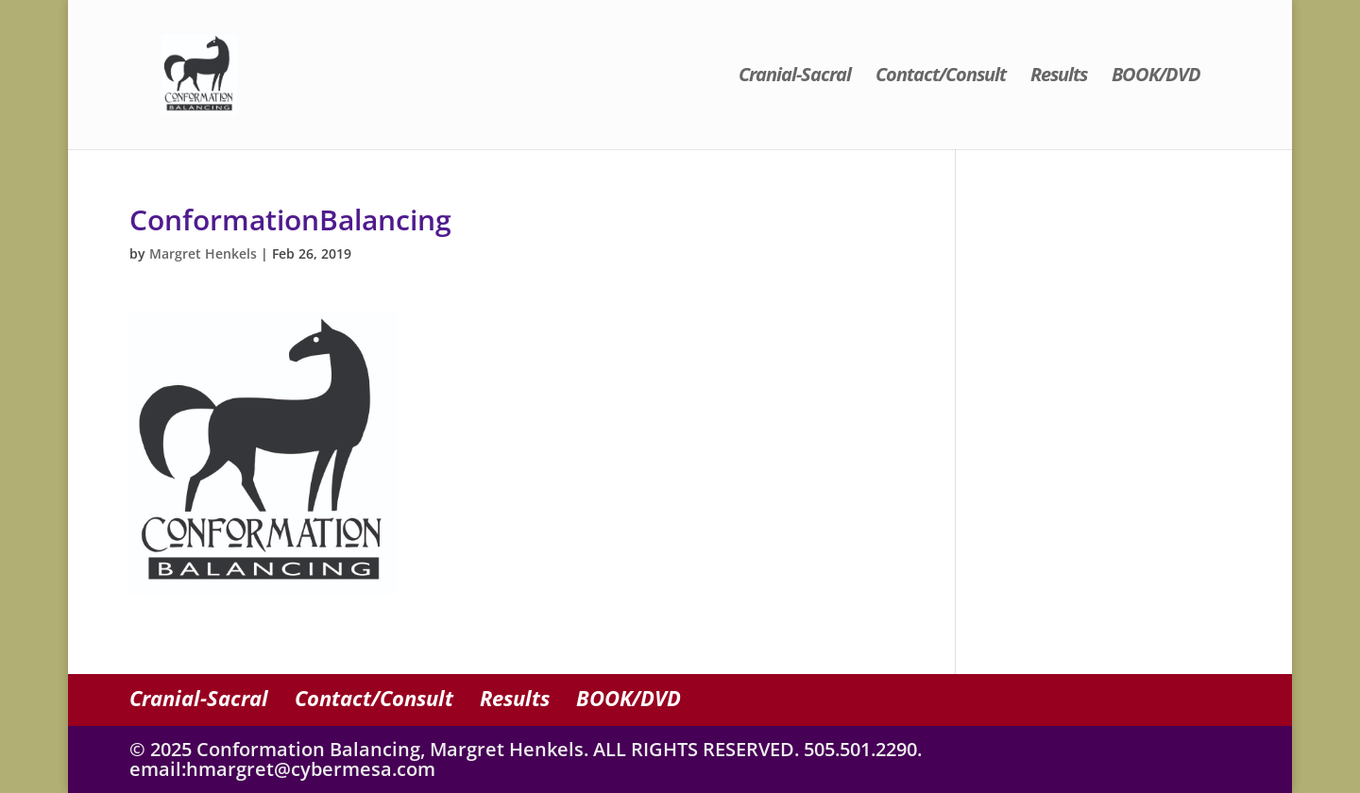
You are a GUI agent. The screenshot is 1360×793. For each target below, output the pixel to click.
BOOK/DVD (1156, 77)
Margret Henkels (203, 253)
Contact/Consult (941, 77)
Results (1058, 77)
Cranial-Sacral (795, 77)
